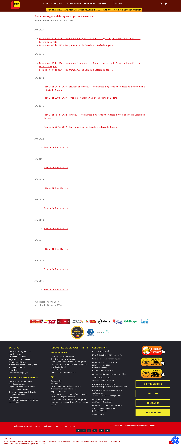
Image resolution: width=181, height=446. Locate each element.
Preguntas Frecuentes (17, 367)
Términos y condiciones (42, 426)
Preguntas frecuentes (17, 394)
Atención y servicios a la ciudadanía (81, 10)
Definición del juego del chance (20, 381)
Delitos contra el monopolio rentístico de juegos (69, 394)
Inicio (45, 3)
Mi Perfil (118, 3)
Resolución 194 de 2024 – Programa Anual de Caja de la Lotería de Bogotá (76, 69)
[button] (175, 440)
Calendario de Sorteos (17, 357)
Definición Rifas (56, 381)
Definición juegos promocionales (63, 356)
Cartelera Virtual (98, 414)
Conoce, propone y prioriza (127, 10)
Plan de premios (74, 3)
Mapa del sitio (14, 370)
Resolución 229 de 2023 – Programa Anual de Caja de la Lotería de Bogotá (80, 97)
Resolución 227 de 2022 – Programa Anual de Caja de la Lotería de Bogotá (80, 127)
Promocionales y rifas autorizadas (63, 372)
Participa (106, 10)
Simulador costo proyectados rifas (63, 397)
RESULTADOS (89, 3)
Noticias (102, 3)
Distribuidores (153, 384)
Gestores (153, 393)
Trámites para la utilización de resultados (66, 386)
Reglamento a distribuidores (19, 359)
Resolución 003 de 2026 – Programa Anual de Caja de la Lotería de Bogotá (76, 45)
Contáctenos (153, 412)
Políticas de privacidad (23, 426)
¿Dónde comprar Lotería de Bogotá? (23, 365)
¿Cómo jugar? (57, 3)
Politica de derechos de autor (65, 426)
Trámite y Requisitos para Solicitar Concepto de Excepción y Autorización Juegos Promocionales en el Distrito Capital (69, 364)
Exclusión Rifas (56, 383)
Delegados (152, 403)
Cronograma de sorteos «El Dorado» (23, 392)
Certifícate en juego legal (18, 373)
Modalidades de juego (17, 384)
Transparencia (54, 10)
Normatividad (14, 397)
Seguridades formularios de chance (22, 387)
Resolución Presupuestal (56, 147)
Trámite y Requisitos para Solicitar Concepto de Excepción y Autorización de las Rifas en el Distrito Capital (69, 402)
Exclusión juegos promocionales (63, 359)
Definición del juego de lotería (20, 351)
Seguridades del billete (17, 362)
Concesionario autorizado (18, 389)
